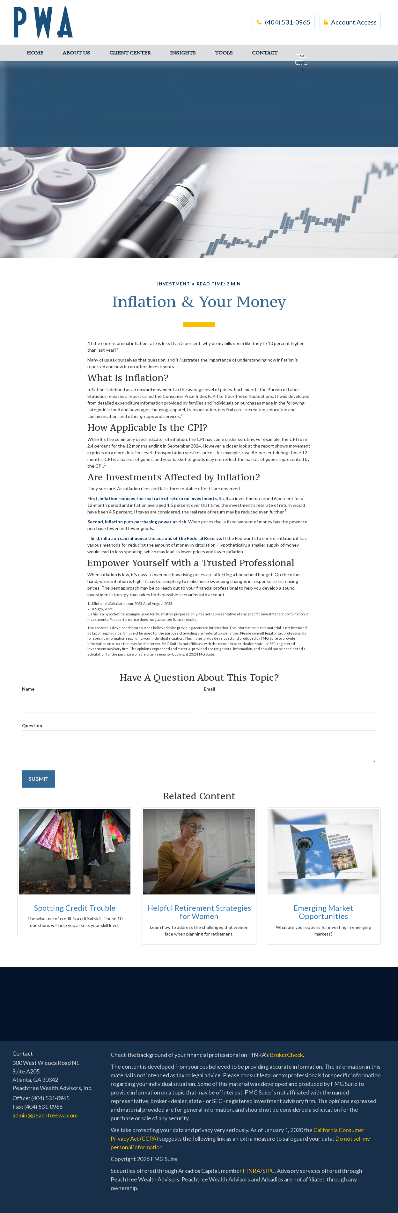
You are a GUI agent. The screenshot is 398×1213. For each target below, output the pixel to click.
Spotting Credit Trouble (74, 907)
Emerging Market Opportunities (323, 912)
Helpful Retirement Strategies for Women (199, 912)
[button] (76, 53)
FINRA (251, 1170)
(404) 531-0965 (284, 22)
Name (28, 689)
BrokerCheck (286, 1054)
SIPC (268, 1170)
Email (209, 689)
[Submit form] (38, 779)
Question (32, 725)
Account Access (350, 22)
